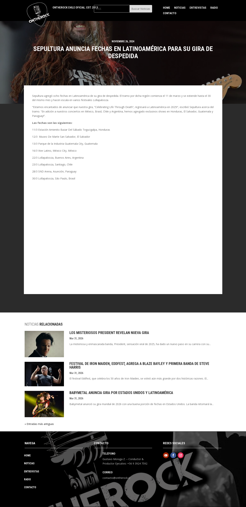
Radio (214, 7)
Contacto (169, 13)
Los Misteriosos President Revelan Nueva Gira (109, 333)
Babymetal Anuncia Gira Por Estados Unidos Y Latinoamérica (121, 393)
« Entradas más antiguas (39, 424)
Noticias (180, 7)
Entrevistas (198, 7)
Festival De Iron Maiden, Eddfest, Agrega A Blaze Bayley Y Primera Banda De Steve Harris (139, 365)
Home (166, 7)
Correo (108, 472)
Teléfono (109, 453)
